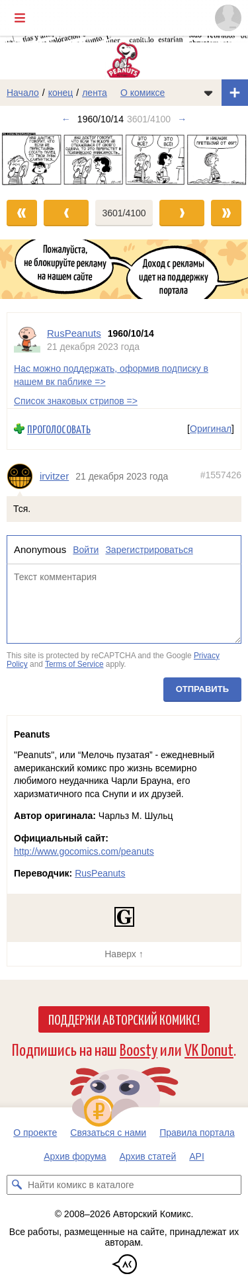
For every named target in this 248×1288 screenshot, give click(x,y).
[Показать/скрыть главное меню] (20, 18)
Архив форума (75, 1156)
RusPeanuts (100, 873)
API (196, 1156)
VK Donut (209, 1049)
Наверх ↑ (123, 954)
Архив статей (148, 1156)
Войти (86, 549)
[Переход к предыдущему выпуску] (31, 159)
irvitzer (54, 476)
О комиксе (142, 92)
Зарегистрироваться (148, 549)
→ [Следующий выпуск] (181, 119)
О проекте (35, 1132)
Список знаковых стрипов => (76, 401)
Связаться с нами (108, 1132)
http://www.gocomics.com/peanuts (84, 851)
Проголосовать (59, 429)
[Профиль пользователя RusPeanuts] (27, 339)
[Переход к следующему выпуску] (124, 159)
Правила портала (197, 1132)
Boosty (138, 1049)
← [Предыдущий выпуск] (66, 119)
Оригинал (210, 428)
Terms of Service (74, 664)
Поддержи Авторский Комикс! (124, 1018)
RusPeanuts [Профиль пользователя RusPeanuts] (74, 333)
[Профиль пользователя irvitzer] (23, 476)
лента (94, 92)
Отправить (202, 689)
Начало (23, 92)
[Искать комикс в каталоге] (16, 1185)
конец (60, 92)
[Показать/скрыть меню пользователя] (228, 18)
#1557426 (220, 475)
